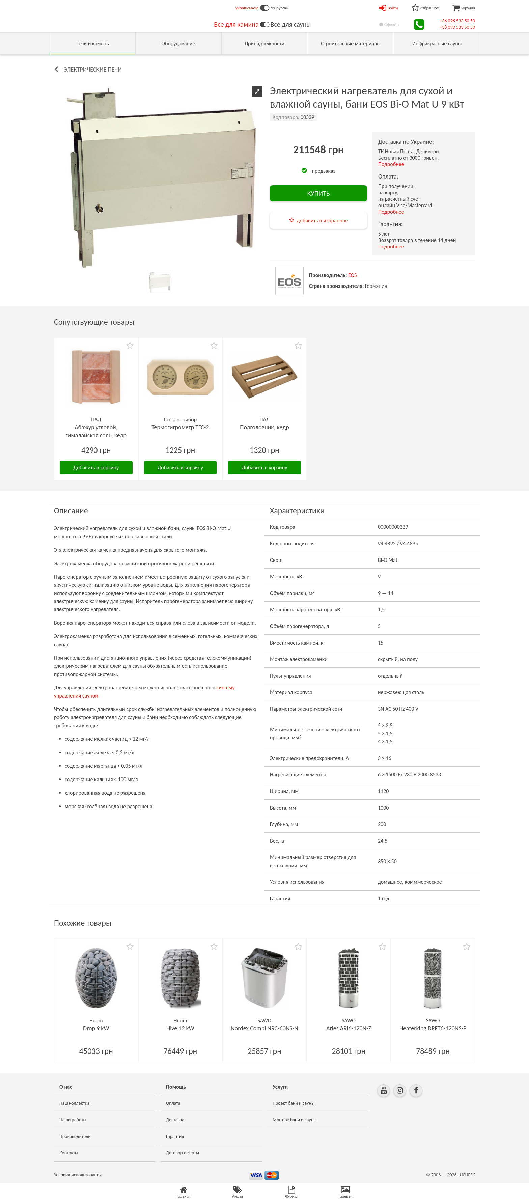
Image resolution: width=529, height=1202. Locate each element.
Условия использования (78, 1175)
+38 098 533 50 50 (457, 21)
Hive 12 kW (180, 1028)
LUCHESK (466, 1175)
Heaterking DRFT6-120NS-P (433, 1028)
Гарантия (175, 1136)
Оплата (173, 1103)
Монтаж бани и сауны (295, 1120)
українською (247, 7)
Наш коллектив (74, 1103)
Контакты (68, 1153)
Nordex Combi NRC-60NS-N (264, 1028)
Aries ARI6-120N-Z (348, 1028)
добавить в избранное (322, 220)
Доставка (175, 1120)
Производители (75, 1136)
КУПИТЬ (318, 193)
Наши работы (72, 1120)
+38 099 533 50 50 (457, 27)
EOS (352, 275)
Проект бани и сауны (293, 1103)
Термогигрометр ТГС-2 (180, 427)
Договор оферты (182, 1153)
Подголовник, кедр (264, 427)
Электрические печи (93, 69)
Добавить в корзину (96, 467)
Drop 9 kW (96, 1028)
